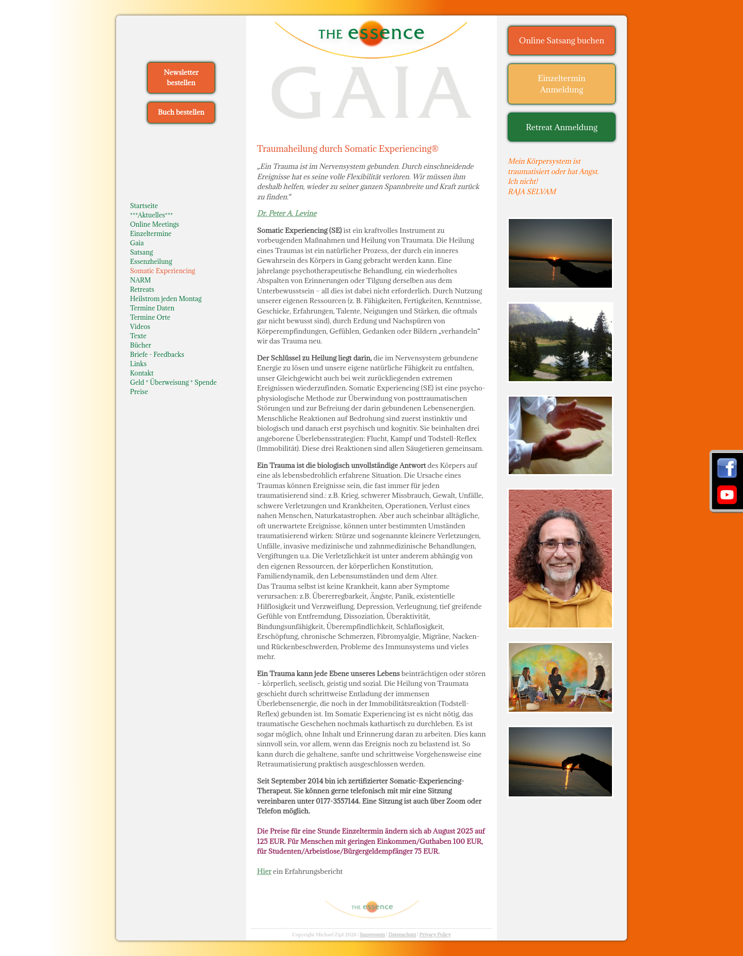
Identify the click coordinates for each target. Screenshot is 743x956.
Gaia (137, 243)
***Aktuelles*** (151, 215)
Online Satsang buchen (561, 40)
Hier (264, 871)
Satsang (141, 252)
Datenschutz (402, 934)
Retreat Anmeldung (561, 127)
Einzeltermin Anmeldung (562, 84)
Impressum (372, 934)
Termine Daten (152, 308)
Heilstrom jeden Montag (166, 298)
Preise (139, 391)
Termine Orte (150, 317)
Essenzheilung (151, 261)
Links (138, 363)
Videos (140, 326)
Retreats (142, 289)
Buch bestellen (181, 112)
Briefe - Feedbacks (157, 354)
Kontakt (141, 373)
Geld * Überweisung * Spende (173, 382)
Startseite (144, 205)
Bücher (140, 345)
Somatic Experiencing (162, 271)
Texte (138, 336)
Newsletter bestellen (181, 77)
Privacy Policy (435, 934)
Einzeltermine (150, 233)
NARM (140, 280)
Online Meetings (154, 224)
